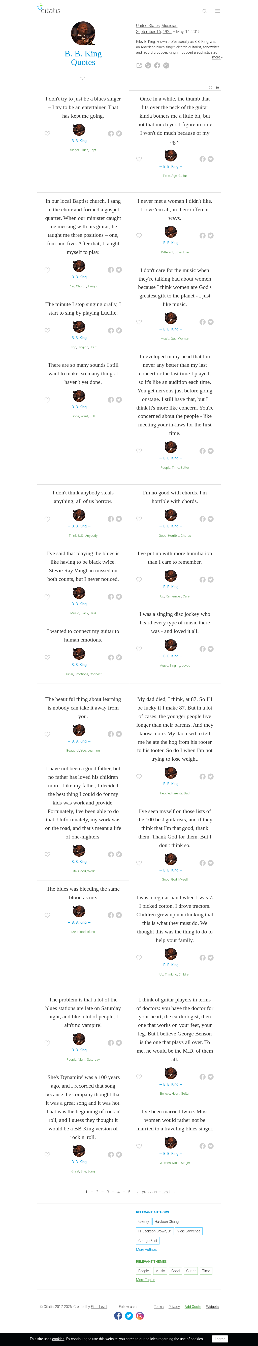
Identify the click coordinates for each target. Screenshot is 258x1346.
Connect (96, 675)
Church (81, 287)
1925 (167, 32)
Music (164, 339)
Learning (93, 751)
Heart (176, 1094)
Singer (74, 151)
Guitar (182, 177)
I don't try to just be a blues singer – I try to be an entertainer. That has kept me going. (83, 108)
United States (148, 26)
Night (82, 1060)
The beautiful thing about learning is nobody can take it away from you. (83, 708)
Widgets (212, 1308)
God (174, 339)
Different (167, 253)
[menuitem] (211, 88)
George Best (147, 1242)
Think (73, 537)
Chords (186, 537)
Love (178, 253)
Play (71, 287)
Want (84, 417)
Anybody (91, 537)
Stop (73, 348)
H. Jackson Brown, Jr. (155, 1232)
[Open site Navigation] (218, 11)
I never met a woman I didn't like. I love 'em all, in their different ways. (174, 210)
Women (183, 339)
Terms (159, 1308)
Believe (165, 1094)
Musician (170, 26)
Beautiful (73, 751)
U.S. (81, 537)
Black (84, 614)
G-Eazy (143, 1223)
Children (184, 975)
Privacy (174, 1308)
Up (162, 597)
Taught (93, 287)
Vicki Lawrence (188, 1232)
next (166, 1193)
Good (163, 537)
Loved (186, 666)
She (83, 1172)
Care (186, 597)
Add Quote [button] (193, 1308)
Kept (93, 151)
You (83, 751)
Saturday (93, 1060)
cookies (58, 1339)
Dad (187, 794)
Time (166, 177)
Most (175, 1164)
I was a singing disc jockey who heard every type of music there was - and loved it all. (174, 623)
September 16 (148, 32)
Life (74, 872)
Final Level (99, 1308)
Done (75, 417)
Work (91, 872)
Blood (81, 932)
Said (93, 614)
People (165, 468)
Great (75, 1172)
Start (93, 348)
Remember (173, 597)
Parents (176, 794)
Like (186, 253)
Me (73, 932)
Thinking (171, 975)
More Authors (146, 1251)
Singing (83, 348)
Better (184, 468)
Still (92, 417)
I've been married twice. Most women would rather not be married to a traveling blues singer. (174, 1121)
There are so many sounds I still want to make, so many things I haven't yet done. (83, 374)
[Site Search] (205, 11)
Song (91, 1172)
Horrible (173, 537)
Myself (183, 880)
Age (174, 177)
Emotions (81, 675)
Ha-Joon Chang (167, 1223)
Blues (84, 151)
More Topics (145, 1281)
